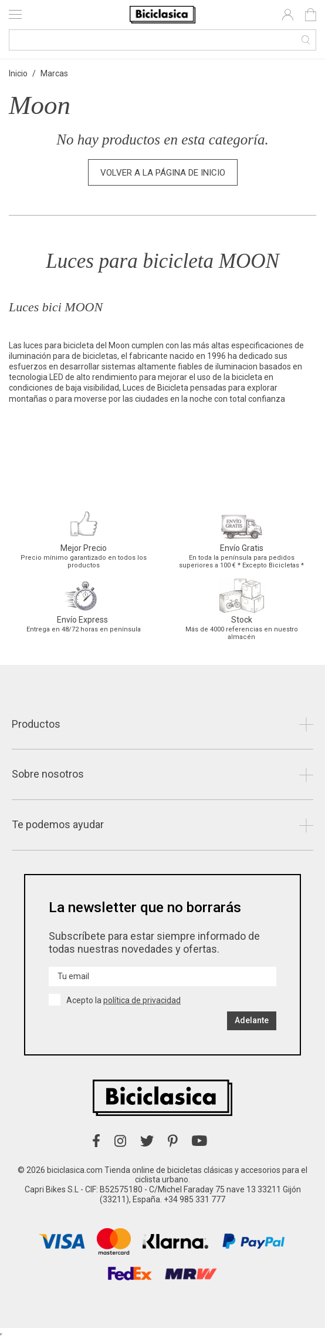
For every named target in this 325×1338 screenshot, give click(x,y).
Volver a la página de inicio (162, 172)
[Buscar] (162, 40)
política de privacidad (142, 1000)
